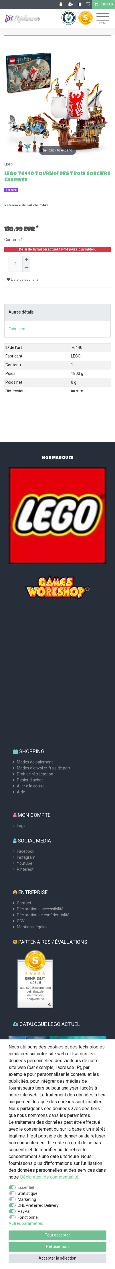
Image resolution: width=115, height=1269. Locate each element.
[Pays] (80, 4)
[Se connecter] (61, 4)
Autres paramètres (26, 1223)
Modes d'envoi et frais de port (43, 768)
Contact (24, 903)
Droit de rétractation (35, 774)
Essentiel (26, 1187)
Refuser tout (57, 1246)
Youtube (24, 863)
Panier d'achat (30, 780)
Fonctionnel (28, 1217)
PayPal (24, 1211)
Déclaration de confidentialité (43, 915)
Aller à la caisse (31, 786)
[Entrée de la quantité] (15, 264)
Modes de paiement (35, 762)
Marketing (27, 1199)
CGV (21, 921)
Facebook (25, 851)
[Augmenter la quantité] (26, 260)
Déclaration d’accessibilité (40, 909)
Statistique (27, 1193)
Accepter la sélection (57, 1258)
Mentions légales (32, 927)
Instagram (26, 857)
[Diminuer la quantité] (26, 268)
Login (22, 825)
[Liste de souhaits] (88, 4)
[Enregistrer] (71, 4)
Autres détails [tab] (21, 312)
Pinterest (25, 869)
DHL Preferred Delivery (38, 1205)
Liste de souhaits (23, 280)
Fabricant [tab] (17, 329)
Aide (21, 792)
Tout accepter (57, 1235)
